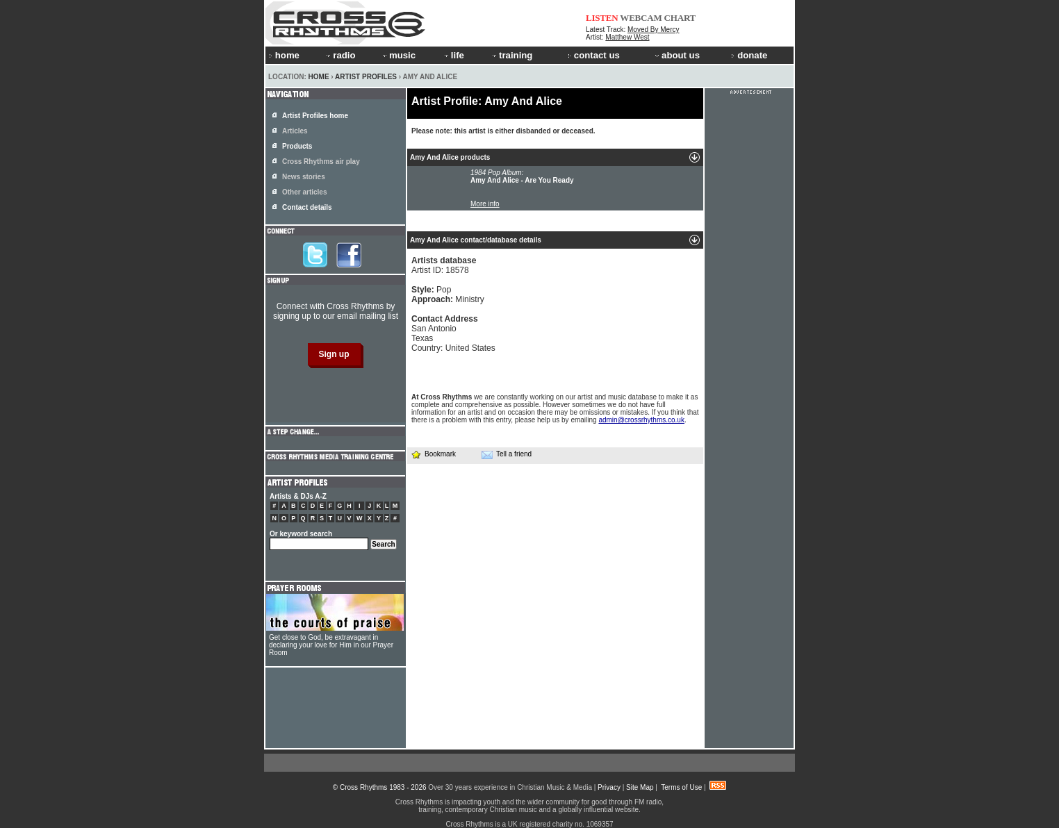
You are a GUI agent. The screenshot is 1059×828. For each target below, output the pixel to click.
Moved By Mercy (653, 29)
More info (485, 204)
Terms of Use (681, 787)
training (511, 55)
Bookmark (433, 453)
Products (297, 146)
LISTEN (602, 18)
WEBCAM (641, 18)
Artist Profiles (366, 77)
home (284, 55)
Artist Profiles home (315, 115)
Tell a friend (507, 454)
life (453, 55)
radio (340, 55)
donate (749, 55)
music (398, 55)
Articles (295, 131)
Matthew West (627, 37)
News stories (303, 177)
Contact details (307, 207)
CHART (680, 18)
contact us (594, 55)
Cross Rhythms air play (321, 161)
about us (676, 55)
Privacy (609, 787)
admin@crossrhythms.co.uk (641, 420)
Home (319, 77)
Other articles (304, 192)
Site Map (639, 787)
